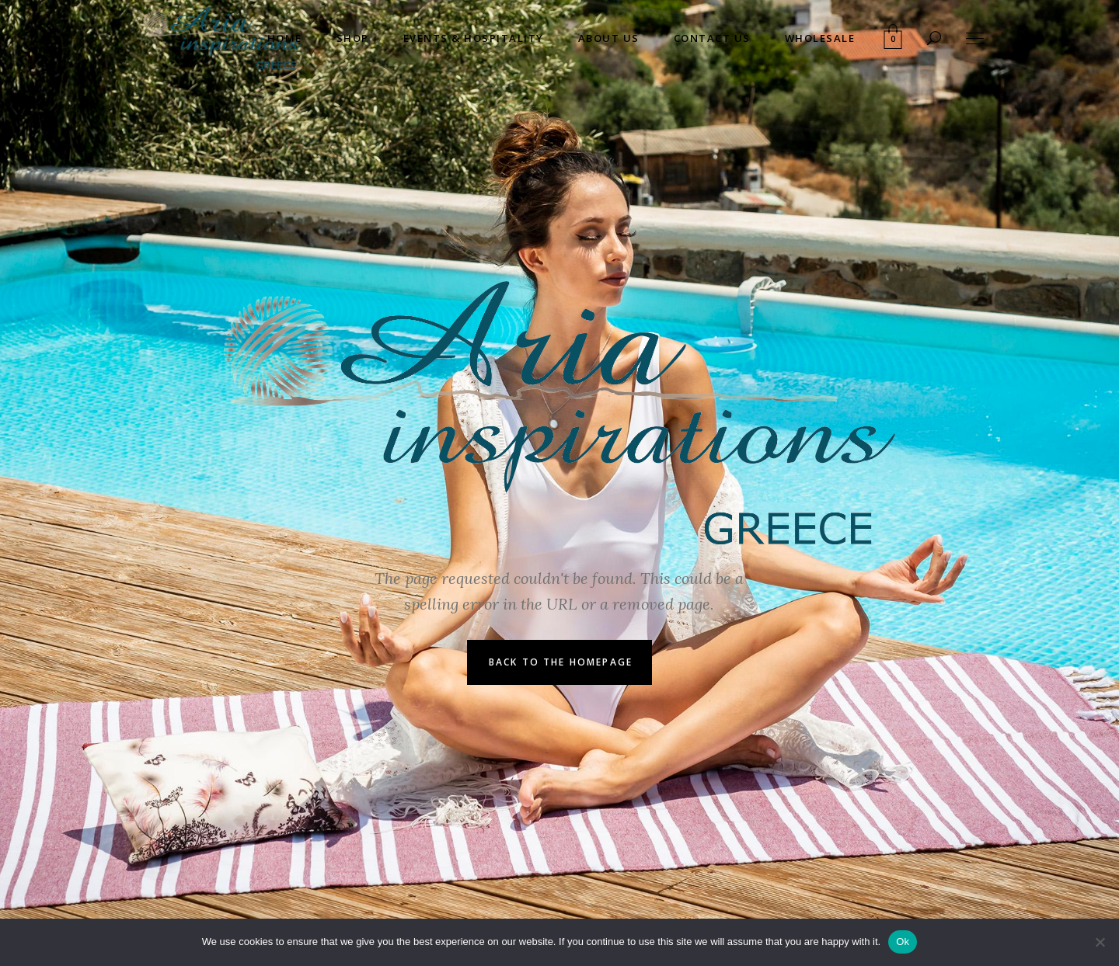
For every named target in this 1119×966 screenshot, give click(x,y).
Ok (902, 941)
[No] (1099, 942)
